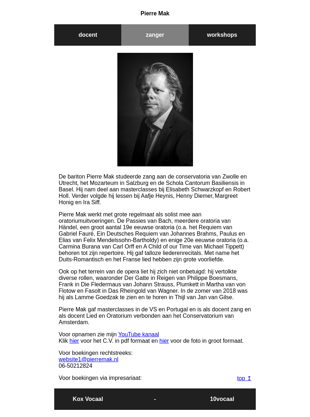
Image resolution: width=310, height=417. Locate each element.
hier (74, 341)
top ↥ (244, 378)
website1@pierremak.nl (88, 359)
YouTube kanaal (138, 334)
